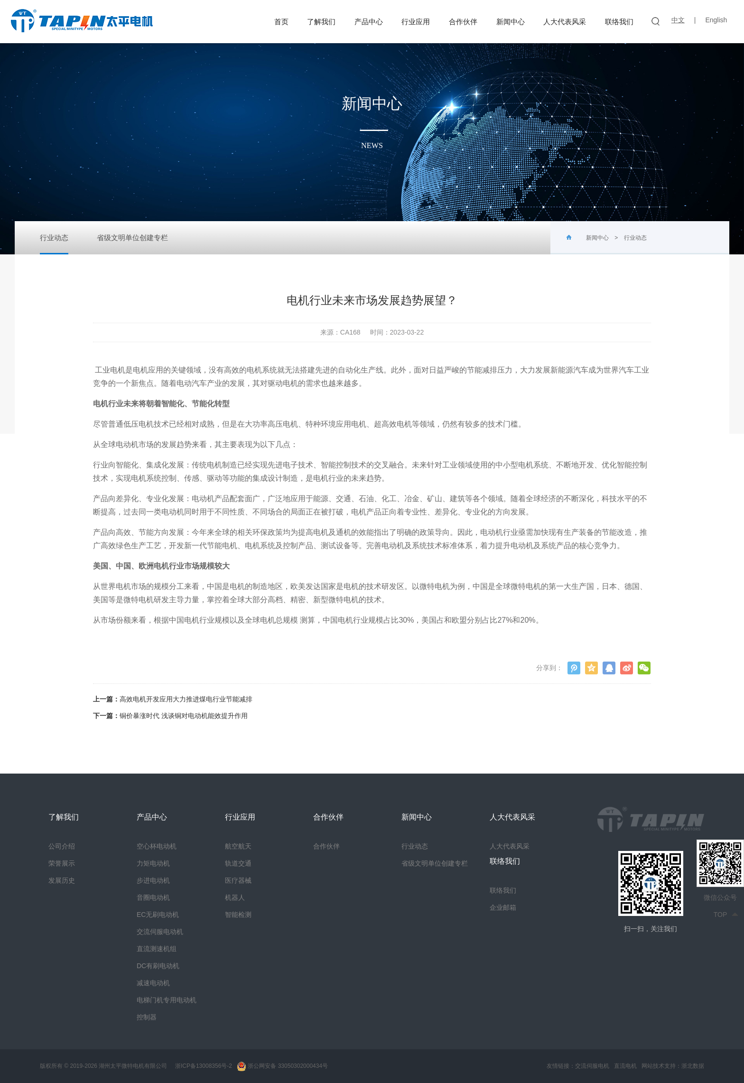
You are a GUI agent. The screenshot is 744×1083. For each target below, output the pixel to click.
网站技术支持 (659, 1066)
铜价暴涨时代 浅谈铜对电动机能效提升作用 (184, 715)
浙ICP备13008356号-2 (203, 1066)
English (716, 20)
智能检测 (238, 914)
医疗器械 (238, 880)
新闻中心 (510, 22)
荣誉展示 (61, 863)
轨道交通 (238, 863)
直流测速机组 (157, 948)
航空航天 (238, 846)
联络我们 (619, 22)
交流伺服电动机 (160, 931)
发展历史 (61, 880)
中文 (678, 20)
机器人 (235, 897)
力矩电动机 (153, 863)
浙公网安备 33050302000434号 (282, 1066)
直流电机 (625, 1066)
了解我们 (321, 22)
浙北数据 (692, 1066)
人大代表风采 (564, 22)
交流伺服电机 (592, 1066)
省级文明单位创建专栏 (132, 237)
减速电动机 (153, 983)
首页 (281, 22)
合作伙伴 (463, 22)
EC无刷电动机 (158, 914)
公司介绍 (61, 846)
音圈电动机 (153, 897)
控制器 (147, 1017)
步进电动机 (153, 880)
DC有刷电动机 (158, 966)
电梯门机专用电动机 (166, 1000)
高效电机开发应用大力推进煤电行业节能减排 (186, 699)
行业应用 (415, 22)
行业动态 (54, 243)
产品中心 (368, 22)
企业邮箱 (503, 907)
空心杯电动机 (157, 846)
